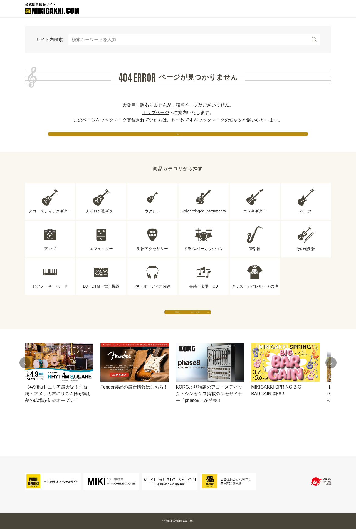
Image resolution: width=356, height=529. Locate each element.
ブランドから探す (229, 328)
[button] (25, 384)
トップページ (155, 112)
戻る (178, 139)
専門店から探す (126, 328)
